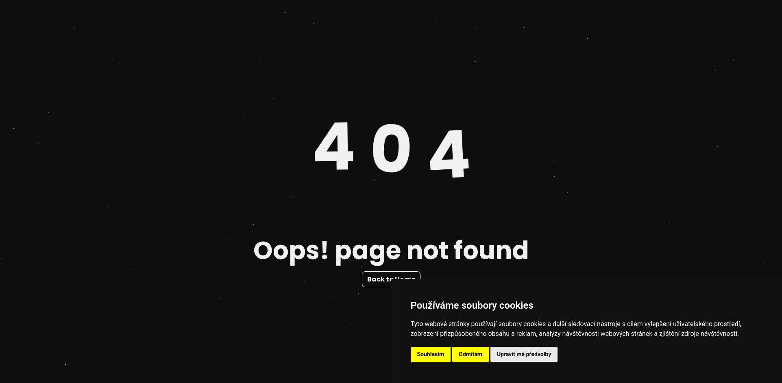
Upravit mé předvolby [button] (524, 354)
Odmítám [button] (470, 354)
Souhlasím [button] (430, 354)
